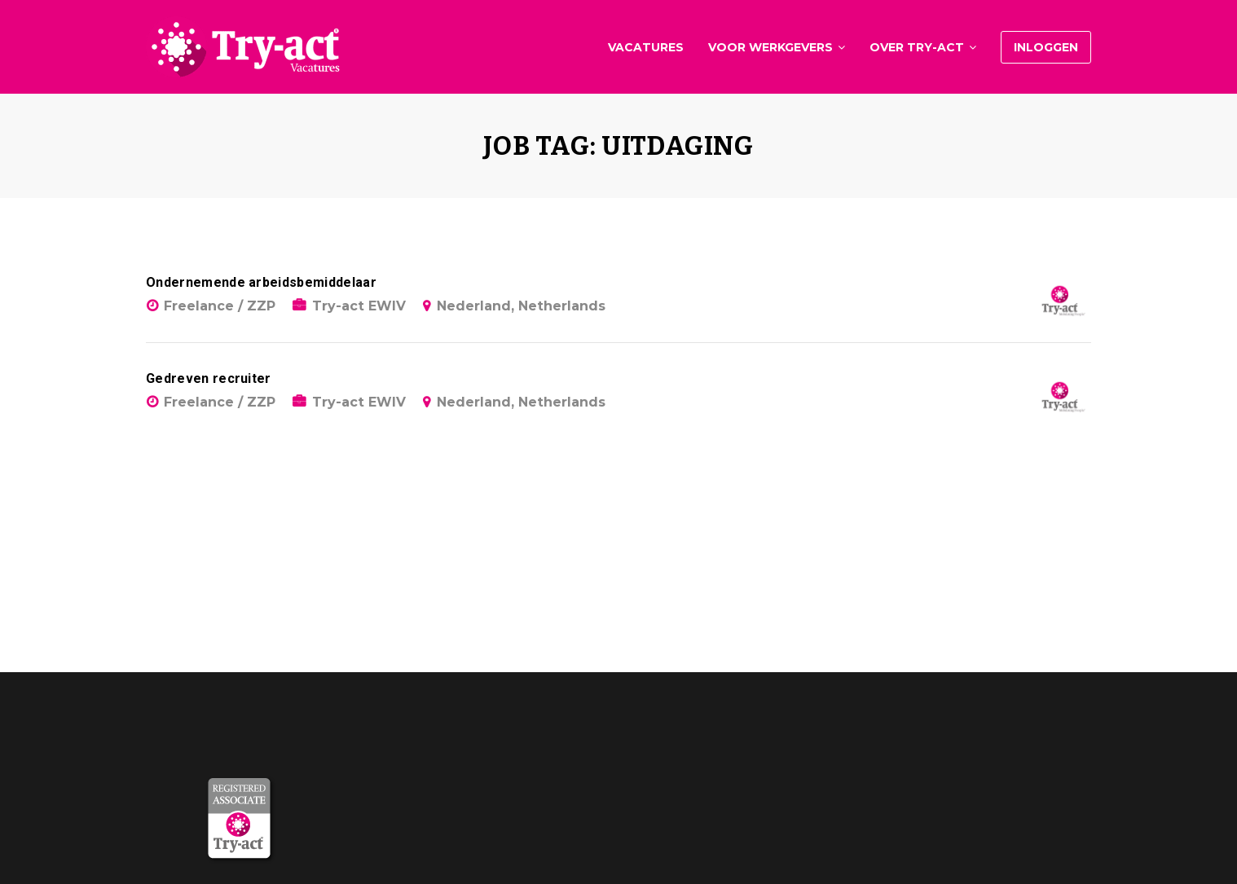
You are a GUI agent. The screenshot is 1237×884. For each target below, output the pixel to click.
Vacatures (646, 47)
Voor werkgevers (770, 47)
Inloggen (1046, 47)
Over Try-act (916, 47)
